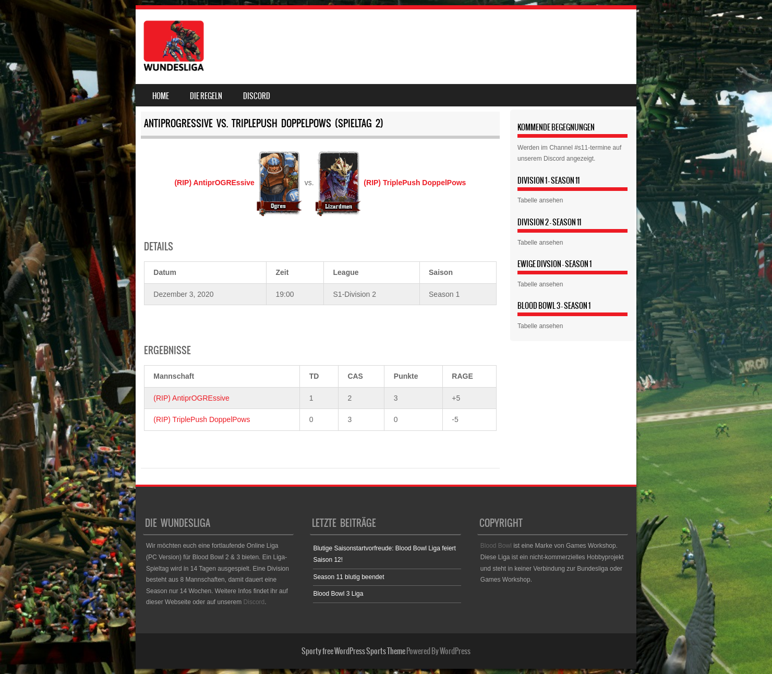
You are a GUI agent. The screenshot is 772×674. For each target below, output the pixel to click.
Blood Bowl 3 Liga (338, 593)
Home (160, 96)
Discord (256, 96)
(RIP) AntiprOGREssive (191, 398)
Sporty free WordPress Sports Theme (353, 651)
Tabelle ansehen (540, 200)
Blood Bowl (496, 545)
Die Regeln (206, 96)
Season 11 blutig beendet (348, 577)
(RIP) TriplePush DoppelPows (201, 419)
